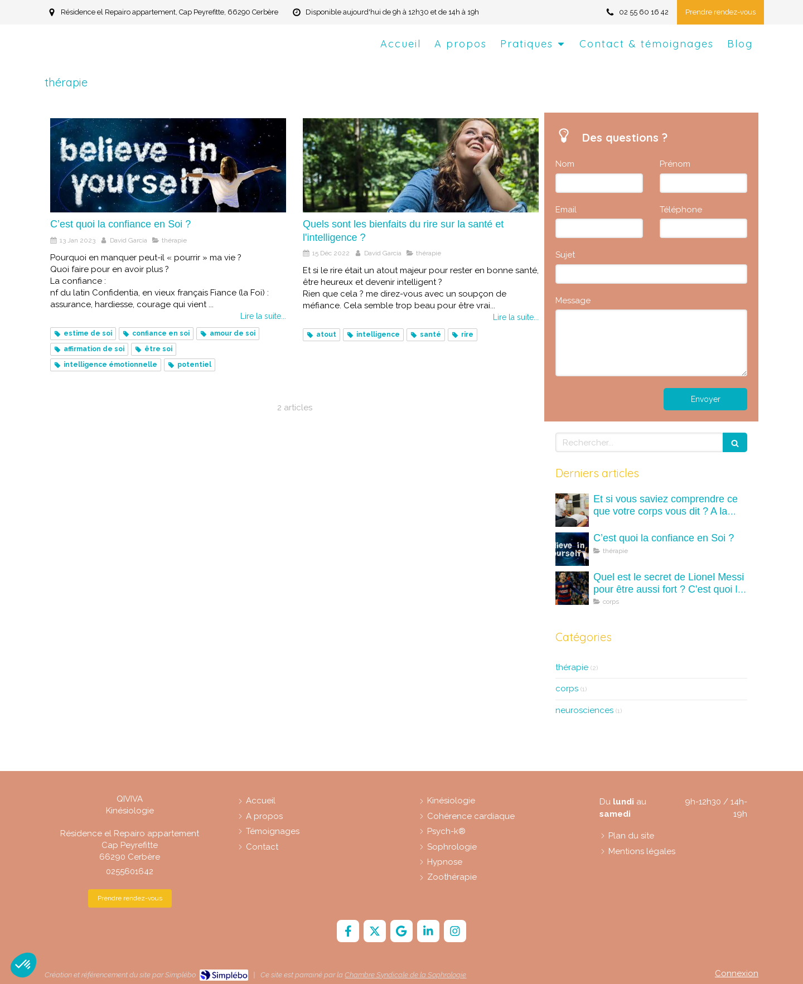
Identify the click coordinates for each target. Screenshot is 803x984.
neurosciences (584, 710)
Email (566, 210)
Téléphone (681, 210)
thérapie (571, 667)
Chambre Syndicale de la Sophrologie (405, 975)
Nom (564, 164)
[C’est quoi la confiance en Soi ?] (168, 165)
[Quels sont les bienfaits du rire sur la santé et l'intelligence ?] (421, 165)
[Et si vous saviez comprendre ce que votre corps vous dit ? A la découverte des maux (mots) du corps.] (572, 510)
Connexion (736, 973)
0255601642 (129, 871)
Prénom (675, 164)
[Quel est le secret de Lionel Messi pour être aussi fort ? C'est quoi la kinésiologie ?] (572, 588)
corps (566, 689)
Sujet (565, 255)
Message (573, 300)
